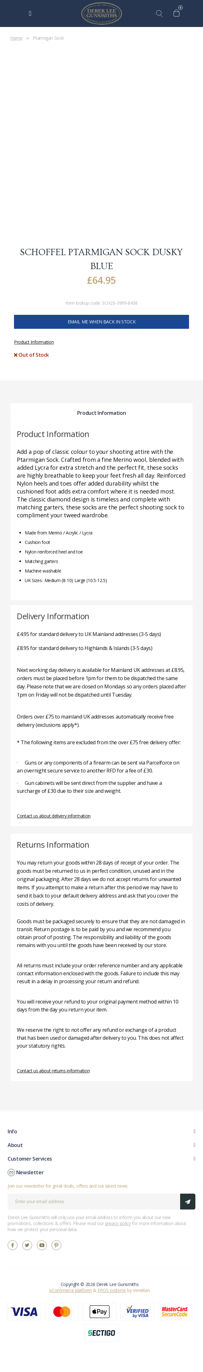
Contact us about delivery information (54, 816)
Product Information (34, 342)
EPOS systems (112, 1290)
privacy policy (118, 1223)
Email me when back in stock (102, 322)
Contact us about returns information (53, 1071)
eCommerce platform (70, 1290)
